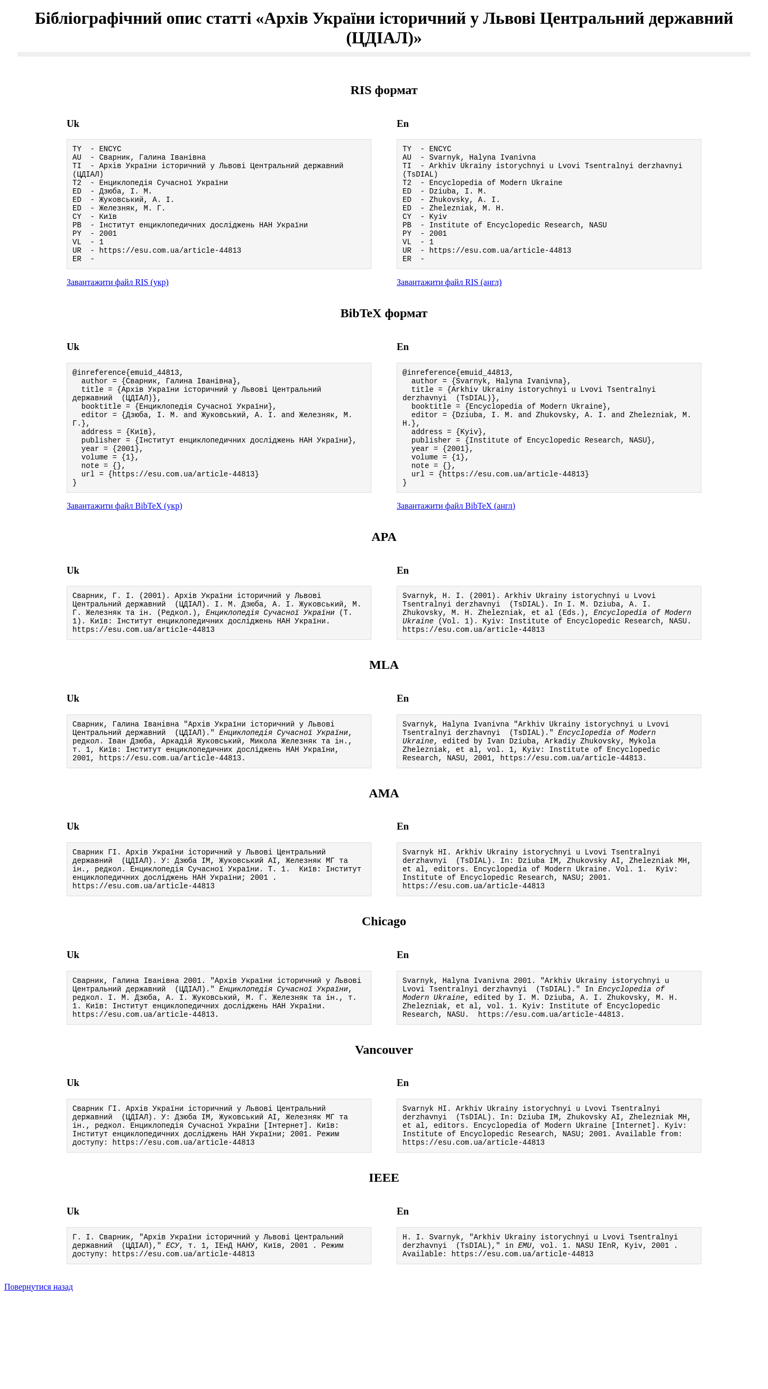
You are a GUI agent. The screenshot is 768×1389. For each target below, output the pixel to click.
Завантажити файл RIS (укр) (118, 304)
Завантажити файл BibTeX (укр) (124, 550)
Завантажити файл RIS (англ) (449, 304)
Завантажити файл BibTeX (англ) (456, 550)
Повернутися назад (38, 1375)
